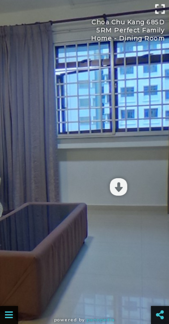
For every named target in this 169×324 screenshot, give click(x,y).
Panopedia (101, 320)
